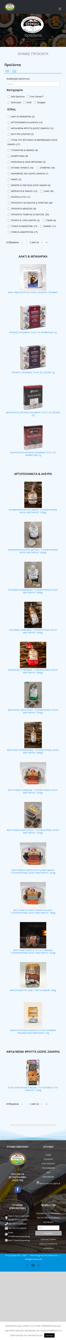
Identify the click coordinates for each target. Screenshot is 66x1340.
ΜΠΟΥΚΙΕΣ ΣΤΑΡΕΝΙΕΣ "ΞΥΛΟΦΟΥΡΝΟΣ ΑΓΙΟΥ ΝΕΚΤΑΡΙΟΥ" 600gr (33, 671)
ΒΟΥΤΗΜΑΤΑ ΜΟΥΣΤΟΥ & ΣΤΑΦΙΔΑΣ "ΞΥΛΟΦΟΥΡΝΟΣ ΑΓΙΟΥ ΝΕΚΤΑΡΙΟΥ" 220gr (33, 951)
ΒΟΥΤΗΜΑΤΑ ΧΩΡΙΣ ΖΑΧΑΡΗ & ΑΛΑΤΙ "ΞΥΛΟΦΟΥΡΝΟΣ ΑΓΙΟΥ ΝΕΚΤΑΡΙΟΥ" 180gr (33, 911)
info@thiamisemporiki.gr (19, 1236)
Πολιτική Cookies (48, 1239)
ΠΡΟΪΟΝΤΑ (48, 1159)
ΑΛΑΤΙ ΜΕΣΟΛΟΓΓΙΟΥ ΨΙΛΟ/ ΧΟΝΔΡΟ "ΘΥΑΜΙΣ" (33, 292)
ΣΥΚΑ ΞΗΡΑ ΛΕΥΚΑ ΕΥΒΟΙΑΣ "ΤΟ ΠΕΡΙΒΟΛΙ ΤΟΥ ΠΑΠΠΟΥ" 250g (33, 1088)
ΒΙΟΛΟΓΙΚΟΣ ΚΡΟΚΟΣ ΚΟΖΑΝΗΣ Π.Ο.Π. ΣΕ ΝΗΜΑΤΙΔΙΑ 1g (33, 453)
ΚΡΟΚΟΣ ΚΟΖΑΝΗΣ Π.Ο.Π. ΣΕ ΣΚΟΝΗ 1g (33, 372)
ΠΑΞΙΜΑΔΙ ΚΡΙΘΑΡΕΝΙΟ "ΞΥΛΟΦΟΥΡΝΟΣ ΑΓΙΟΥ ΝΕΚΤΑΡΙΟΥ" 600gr (33, 591)
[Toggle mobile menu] (60, 8)
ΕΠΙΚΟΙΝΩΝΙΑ (48, 1176)
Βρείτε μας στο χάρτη (48, 1183)
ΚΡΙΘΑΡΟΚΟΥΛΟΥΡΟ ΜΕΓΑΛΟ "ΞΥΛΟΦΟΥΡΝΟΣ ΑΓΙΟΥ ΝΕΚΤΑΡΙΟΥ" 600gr (33, 551)
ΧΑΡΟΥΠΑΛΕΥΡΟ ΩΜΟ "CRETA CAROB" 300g (33, 990)
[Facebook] (17, 1189)
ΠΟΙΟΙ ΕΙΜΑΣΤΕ (48, 1168)
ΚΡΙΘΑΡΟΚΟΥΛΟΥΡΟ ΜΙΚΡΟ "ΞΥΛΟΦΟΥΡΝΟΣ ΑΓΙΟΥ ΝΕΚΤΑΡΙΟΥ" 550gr (33, 511)
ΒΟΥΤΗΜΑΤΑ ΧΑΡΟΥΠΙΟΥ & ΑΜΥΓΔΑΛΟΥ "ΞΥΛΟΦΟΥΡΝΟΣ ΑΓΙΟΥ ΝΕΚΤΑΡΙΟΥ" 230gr (33, 871)
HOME (48, 1155)
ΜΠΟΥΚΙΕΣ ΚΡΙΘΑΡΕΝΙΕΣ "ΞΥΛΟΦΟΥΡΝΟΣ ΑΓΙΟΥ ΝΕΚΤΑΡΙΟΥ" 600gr (33, 751)
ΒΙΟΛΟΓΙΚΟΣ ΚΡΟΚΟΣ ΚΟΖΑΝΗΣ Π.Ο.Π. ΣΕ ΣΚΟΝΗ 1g (33, 413)
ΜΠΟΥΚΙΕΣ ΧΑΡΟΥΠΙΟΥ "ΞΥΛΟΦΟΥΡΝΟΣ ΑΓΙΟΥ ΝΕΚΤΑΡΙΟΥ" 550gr (33, 711)
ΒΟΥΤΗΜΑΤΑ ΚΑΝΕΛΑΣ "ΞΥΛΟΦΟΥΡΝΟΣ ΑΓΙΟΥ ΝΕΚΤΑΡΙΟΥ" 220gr (33, 791)
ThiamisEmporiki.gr (21, 1240)
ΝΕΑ (48, 1172)
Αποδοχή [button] (49, 1335)
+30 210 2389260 (19, 1224)
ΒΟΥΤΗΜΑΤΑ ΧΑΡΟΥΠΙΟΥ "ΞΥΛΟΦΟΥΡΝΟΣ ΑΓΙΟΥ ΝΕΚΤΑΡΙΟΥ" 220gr (33, 831)
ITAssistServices (51, 1255)
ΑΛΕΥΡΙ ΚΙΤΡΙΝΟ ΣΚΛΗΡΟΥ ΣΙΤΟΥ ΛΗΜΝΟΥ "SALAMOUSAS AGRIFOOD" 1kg (33, 1031)
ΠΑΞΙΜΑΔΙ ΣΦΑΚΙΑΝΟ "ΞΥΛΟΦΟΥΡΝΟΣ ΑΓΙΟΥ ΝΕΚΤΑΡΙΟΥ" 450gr (33, 631)
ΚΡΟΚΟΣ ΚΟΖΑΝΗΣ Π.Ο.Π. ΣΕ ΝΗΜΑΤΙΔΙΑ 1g (33, 332)
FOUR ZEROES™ (48, 1163)
